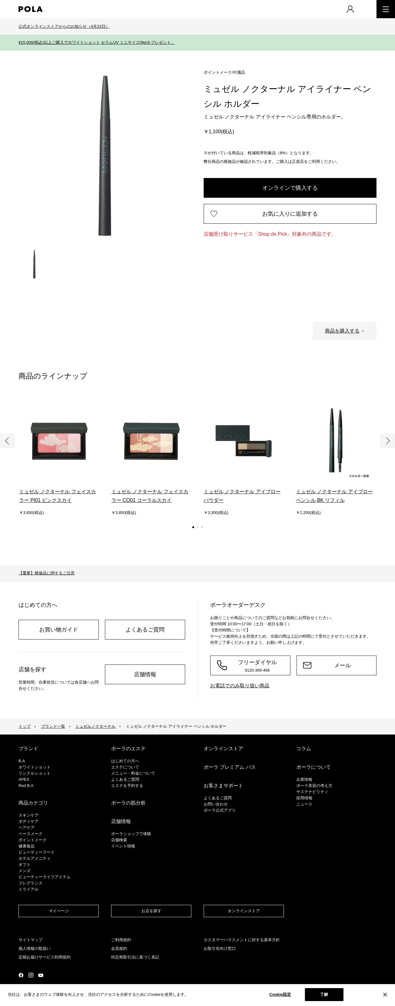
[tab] (34, 264)
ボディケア (29, 821)
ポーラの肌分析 (128, 802)
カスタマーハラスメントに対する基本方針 (242, 940)
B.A (22, 761)
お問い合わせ (216, 804)
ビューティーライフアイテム (45, 877)
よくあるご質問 (145, 630)
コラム (303, 748)
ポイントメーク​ (33, 840)
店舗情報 (145, 674)
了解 (324, 994)
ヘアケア (27, 827)
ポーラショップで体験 (131, 833)
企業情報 (304, 779)
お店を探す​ (151, 911)
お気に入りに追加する (290, 214)
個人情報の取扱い (35, 948)
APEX (24, 779)
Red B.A (26, 785)
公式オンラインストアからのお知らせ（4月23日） (64, 26)
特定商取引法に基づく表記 (135, 957)
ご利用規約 (121, 940)
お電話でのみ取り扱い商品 (239, 685)
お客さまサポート (223, 785)
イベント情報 (123, 846)
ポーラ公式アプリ (220, 810)
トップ (25, 726)
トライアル (29, 889)
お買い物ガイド (58, 630)
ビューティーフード (37, 852)
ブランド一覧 (53, 726)
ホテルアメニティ (35, 858)
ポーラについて (313, 767)
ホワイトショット (35, 767)
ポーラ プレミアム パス (230, 767)
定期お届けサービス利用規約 (45, 957)
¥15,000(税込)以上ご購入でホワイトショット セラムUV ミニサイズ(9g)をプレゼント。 (97, 42)
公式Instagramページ (30, 975)
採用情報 (304, 798)
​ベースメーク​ (31, 833)
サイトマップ (31, 940)
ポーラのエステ (128, 748)
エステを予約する (127, 785)
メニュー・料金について (133, 773)
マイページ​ (59, 911)
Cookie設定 (280, 994)
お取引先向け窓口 (220, 948)
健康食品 (27, 846)
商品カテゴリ (33, 802)
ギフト (25, 864)
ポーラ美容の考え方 (314, 785)
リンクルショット (35, 773)
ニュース (304, 804)
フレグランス (31, 883)
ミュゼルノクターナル (95, 726)
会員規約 (119, 948)
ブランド (28, 748)
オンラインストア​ (244, 911)
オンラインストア (223, 748)
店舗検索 (119, 840)
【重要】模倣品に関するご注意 (47, 573)
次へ (387, 440)
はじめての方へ (125, 761)
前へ (7, 440)
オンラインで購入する (290, 188)
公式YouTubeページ (40, 975)
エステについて (125, 767)
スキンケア (29, 815)
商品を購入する (342, 330)
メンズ (25, 870)
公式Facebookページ (21, 975)
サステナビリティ (312, 791)
